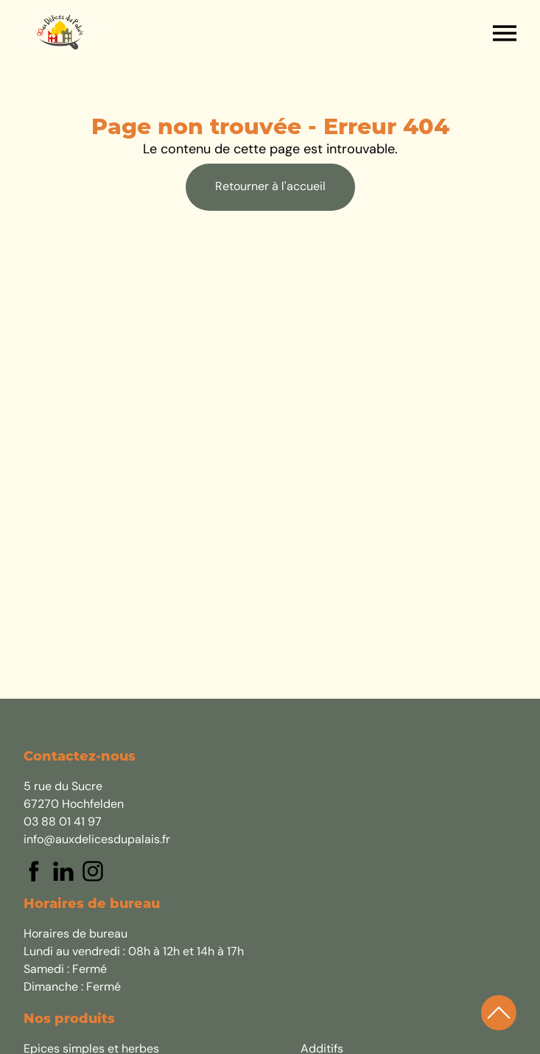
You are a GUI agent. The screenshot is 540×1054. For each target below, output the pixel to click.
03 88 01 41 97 (63, 822)
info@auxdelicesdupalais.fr (97, 840)
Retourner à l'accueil (270, 187)
